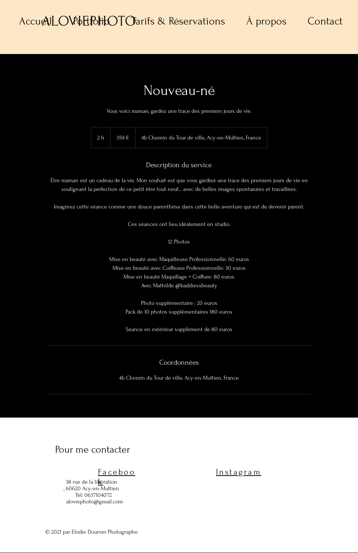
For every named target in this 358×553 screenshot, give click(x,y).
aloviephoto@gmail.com (94, 501)
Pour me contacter (92, 449)
